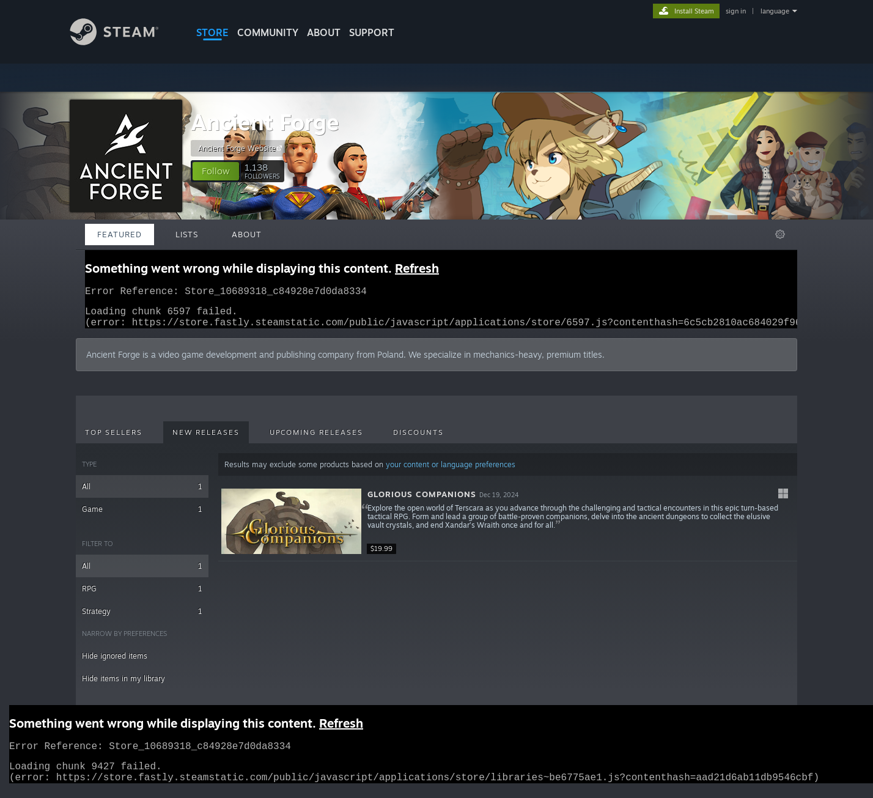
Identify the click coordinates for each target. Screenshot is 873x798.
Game (142, 516)
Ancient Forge (265, 122)
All (142, 494)
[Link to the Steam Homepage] (123, 42)
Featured (119, 234)
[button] (216, 171)
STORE (212, 32)
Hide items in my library (123, 685)
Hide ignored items (114, 663)
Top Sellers (113, 439)
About (324, 32)
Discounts (418, 439)
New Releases (206, 439)
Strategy (142, 618)
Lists (186, 234)
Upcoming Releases (316, 439)
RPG (142, 596)
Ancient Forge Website (241, 148)
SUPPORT (371, 32)
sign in (736, 11)
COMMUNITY (267, 32)
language (775, 11)
